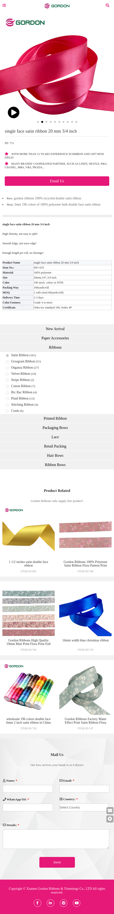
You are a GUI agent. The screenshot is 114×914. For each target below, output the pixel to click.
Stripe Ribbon (20, 380)
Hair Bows (55, 455)
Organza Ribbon (22, 367)
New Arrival (55, 329)
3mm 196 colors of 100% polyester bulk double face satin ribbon (57, 204)
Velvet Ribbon (20, 373)
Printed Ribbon (55, 418)
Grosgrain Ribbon (23, 361)
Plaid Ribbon (20, 398)
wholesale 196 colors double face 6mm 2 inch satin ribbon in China (28, 720)
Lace (55, 437)
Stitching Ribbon (22, 404)
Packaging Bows (55, 428)
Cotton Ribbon (21, 386)
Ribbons (55, 347)
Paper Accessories (55, 338)
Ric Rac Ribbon (21, 392)
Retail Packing (55, 446)
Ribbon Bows (55, 465)
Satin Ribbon (20, 355)
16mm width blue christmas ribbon (85, 640)
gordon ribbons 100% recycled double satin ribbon (47, 198)
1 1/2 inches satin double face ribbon (28, 563)
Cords (15, 411)
